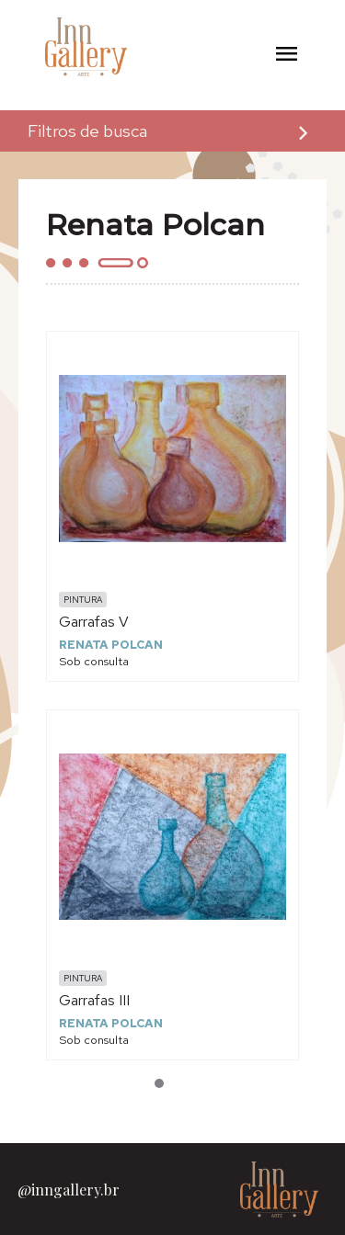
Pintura (82, 600)
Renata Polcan (111, 644)
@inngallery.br (68, 1189)
